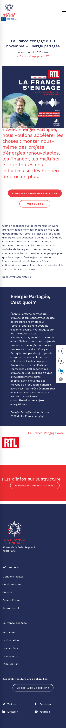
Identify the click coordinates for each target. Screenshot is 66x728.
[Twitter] (9, 704)
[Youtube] (42, 712)
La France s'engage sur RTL (33, 56)
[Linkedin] (10, 712)
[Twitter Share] (61, 361)
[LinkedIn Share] (61, 371)
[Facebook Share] (61, 351)
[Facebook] (43, 704)
